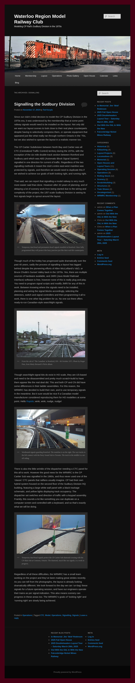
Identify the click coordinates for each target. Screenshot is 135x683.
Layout (44, 76)
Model (48, 615)
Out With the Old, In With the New (67, 650)
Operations (57, 76)
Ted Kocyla (48, 110)
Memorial (101, 159)
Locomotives (103, 156)
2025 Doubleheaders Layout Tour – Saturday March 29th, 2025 (108, 118)
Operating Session (106, 169)
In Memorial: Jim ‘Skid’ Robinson (66, 637)
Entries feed (103, 258)
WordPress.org (104, 264)
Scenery (101, 179)
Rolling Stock (103, 176)
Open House (89, 76)
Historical (101, 146)
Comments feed (104, 261)
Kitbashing (102, 150)
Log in (100, 254)
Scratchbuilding (104, 182)
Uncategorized (104, 192)
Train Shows (103, 189)
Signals (75, 615)
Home (17, 76)
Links (115, 76)
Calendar (104, 76)
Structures (102, 186)
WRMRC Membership (107, 195)
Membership (30, 76)
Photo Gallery (73, 76)
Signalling (66, 615)
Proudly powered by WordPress (67, 672)
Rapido (30, 401)
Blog (17, 82)
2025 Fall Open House (107, 112)
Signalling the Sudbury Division (44, 104)
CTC (42, 615)
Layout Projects (104, 153)
